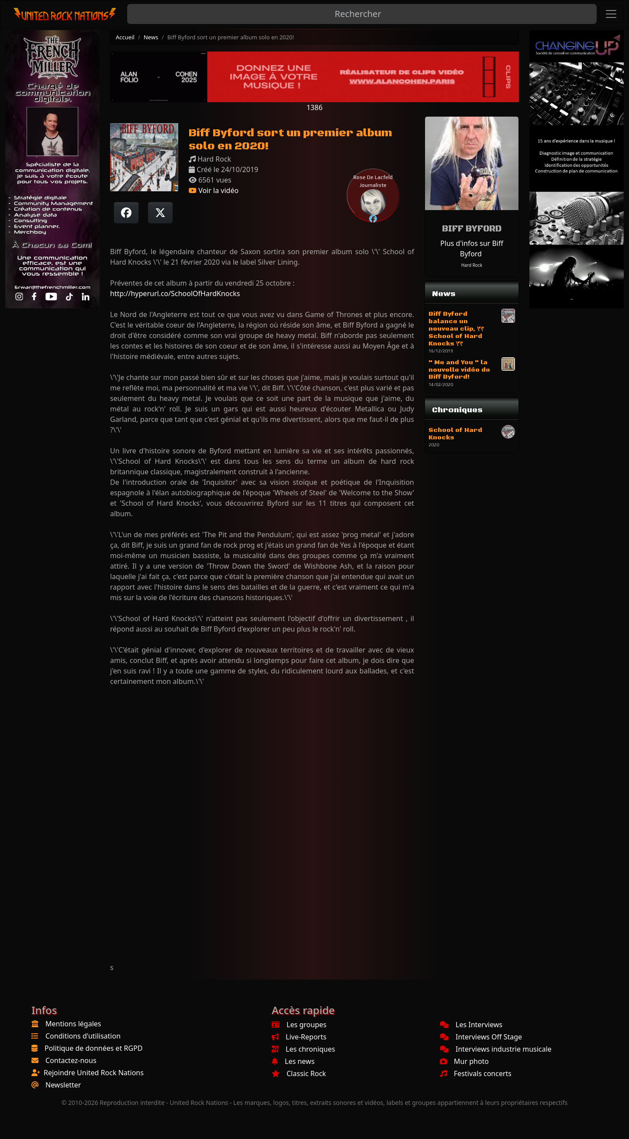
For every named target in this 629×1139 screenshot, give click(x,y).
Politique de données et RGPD (94, 1048)
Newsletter (63, 1085)
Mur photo (464, 1061)
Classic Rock (299, 1073)
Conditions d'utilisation (83, 1036)
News (151, 37)
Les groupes (299, 1024)
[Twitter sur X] (160, 213)
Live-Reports (299, 1037)
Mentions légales (73, 1024)
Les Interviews (471, 1024)
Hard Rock (471, 265)
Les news (293, 1061)
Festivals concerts (475, 1073)
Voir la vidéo (213, 190)
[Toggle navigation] (611, 14)
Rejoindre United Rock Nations (94, 1072)
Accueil (125, 37)
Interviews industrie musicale (496, 1049)
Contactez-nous (71, 1060)
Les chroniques (303, 1049)
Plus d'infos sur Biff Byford (471, 248)
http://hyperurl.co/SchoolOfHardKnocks (175, 293)
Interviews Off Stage (481, 1037)
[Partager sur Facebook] (126, 213)
